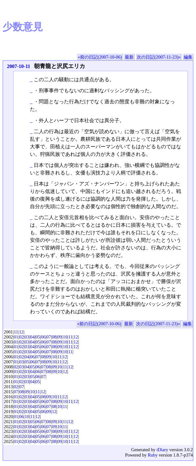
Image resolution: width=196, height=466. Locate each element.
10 (65, 336)
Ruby (153, 454)
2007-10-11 (18, 66)
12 (21, 331)
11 (16, 331)
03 (27, 336)
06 (43, 336)
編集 (188, 57)
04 (32, 336)
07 (48, 336)
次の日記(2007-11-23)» (159, 57)
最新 (129, 57)
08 (54, 336)
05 (38, 336)
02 (21, 336)
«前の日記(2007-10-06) (100, 57)
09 (59, 336)
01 (16, 336)
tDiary (162, 449)
